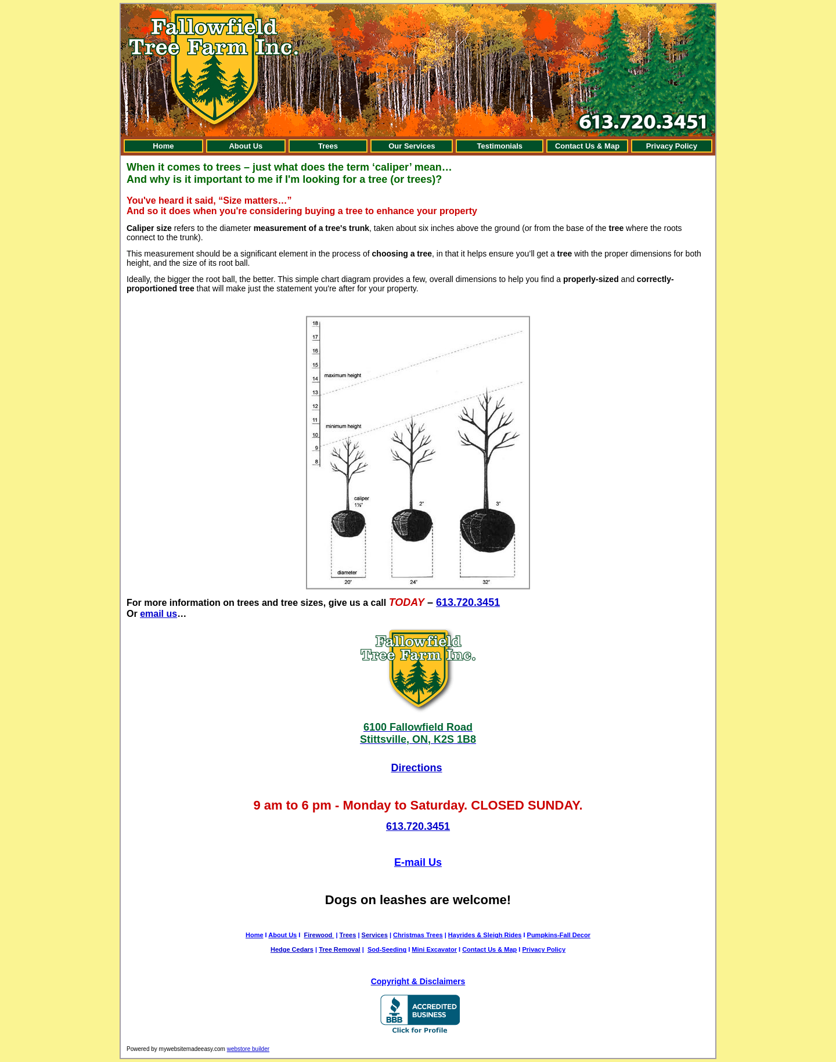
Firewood (319, 934)
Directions (416, 768)
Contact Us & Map (587, 146)
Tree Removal (340, 949)
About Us (245, 146)
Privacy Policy (671, 146)
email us (158, 614)
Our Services (411, 146)
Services (375, 934)
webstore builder (248, 1049)
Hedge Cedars (292, 949)
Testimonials (500, 146)
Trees (328, 146)
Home (163, 146)
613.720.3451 (468, 602)
